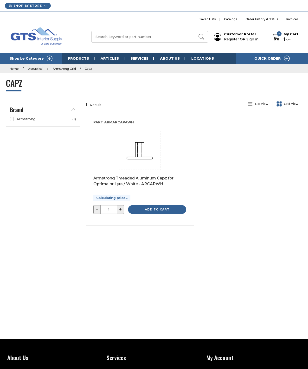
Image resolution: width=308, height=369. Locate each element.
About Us (170, 58)
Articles (110, 58)
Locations (202, 58)
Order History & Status (261, 19)
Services (139, 58)
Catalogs (230, 19)
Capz (88, 68)
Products (78, 58)
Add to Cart (157, 209)
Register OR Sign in (241, 39)
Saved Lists (207, 19)
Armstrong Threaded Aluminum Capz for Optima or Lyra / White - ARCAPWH (133, 181)
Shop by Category (31, 58)
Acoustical (35, 68)
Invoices (292, 19)
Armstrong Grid (64, 68)
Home (14, 68)
